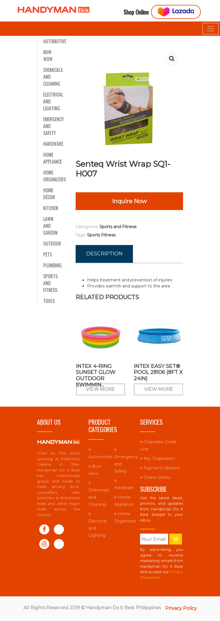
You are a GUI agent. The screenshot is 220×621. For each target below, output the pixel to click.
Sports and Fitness (50, 283)
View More (100, 392)
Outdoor (52, 243)
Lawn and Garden (50, 226)
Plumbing (52, 265)
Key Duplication (157, 458)
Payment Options (159, 468)
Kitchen (50, 208)
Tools (49, 300)
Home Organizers (54, 176)
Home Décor (49, 194)
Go (175, 539)
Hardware (53, 143)
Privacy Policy (181, 608)
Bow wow (48, 55)
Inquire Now (129, 201)
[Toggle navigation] (211, 28)
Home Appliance (52, 158)
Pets (47, 254)
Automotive (54, 41)
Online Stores (155, 477)
